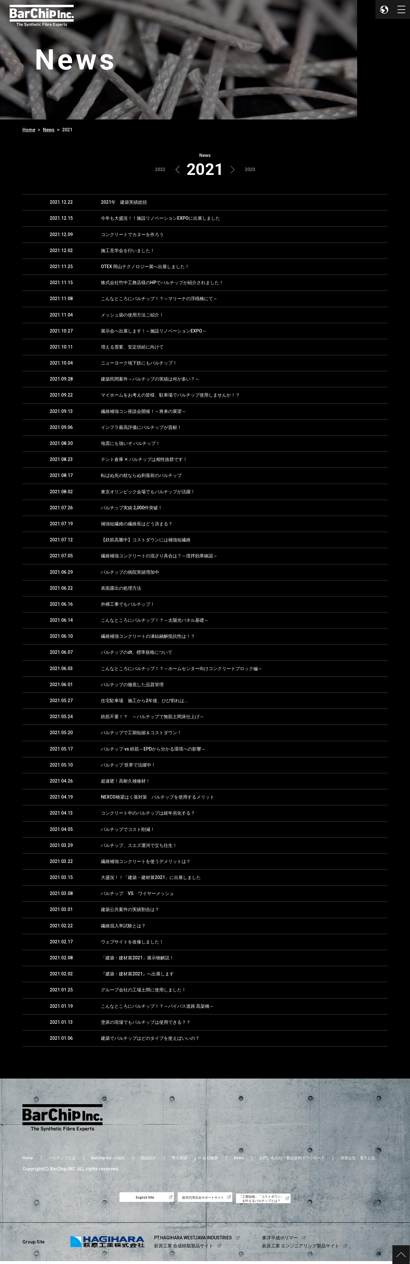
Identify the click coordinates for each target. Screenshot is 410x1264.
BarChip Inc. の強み (108, 1158)
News (48, 129)
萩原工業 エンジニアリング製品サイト (300, 1248)
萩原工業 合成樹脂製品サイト (183, 1248)
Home (28, 129)
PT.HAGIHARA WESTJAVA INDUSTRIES (193, 1240)
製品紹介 (148, 1158)
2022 (160, 169)
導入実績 (179, 1158)
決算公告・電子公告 (357, 1158)
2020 (250, 169)
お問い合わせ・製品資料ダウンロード (292, 1158)
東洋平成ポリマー (280, 1240)
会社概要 (210, 1158)
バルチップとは (62, 1158)
